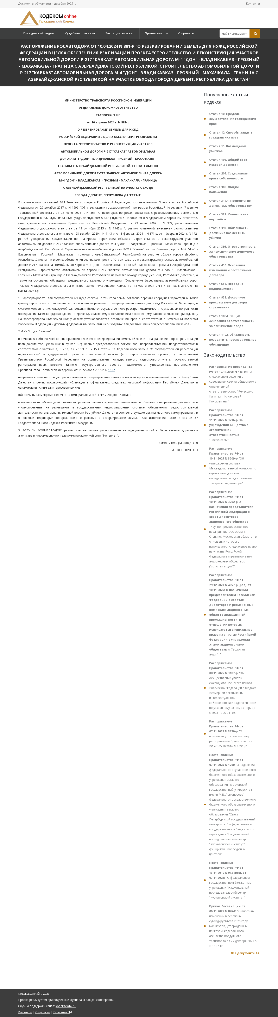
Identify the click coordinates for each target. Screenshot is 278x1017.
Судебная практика (80, 33)
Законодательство (120, 33)
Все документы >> (245, 953)
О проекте (186, 33)
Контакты (253, 3)
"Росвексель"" (228, 425)
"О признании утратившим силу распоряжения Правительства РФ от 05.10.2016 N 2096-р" (230, 733)
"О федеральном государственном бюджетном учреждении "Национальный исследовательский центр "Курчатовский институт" (230, 880)
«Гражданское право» (98, 1000)
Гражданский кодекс (39, 33)
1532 (111, 370)
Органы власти (156, 33)
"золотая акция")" (232, 614)
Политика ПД (62, 1012)
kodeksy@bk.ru (66, 1006)
